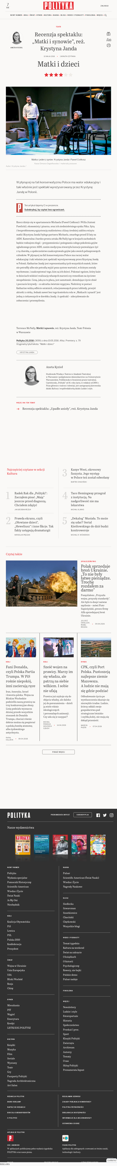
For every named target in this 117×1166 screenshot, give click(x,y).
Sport (66, 1034)
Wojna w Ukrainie (16, 965)
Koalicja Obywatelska (18, 921)
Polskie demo (70, 974)
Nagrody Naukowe (72, 886)
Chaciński (68, 917)
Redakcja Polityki (15, 1096)
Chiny (10, 988)
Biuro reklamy (14, 1102)
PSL (9, 935)
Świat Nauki (13, 895)
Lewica (11, 930)
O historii (68, 961)
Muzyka (11, 1049)
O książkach (69, 956)
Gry (9, 1072)
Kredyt (11, 1023)
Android (16, 1145)
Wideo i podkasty (75, 15)
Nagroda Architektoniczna (21, 1081)
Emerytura (13, 1019)
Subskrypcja (83, 815)
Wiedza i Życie (15, 891)
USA (9, 974)
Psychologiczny (71, 965)
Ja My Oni (12, 900)
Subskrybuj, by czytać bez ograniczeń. (44, 209)
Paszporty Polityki (17, 1076)
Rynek (39, 15)
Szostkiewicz (70, 913)
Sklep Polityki (70, 1065)
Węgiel (11, 1014)
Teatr (58, 27)
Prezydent (12, 948)
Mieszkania (13, 1005)
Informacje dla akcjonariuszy (77, 1118)
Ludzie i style (70, 1011)
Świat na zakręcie (72, 952)
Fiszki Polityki (69, 1145)
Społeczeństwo (71, 1025)
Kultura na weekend (73, 947)
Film (9, 1054)
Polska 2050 (13, 939)
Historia (67, 1020)
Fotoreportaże (70, 1016)
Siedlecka (68, 904)
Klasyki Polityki (71, 1038)
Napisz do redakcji (16, 1107)
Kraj (26, 15)
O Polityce (12, 1118)
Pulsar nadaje (70, 979)
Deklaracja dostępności (74, 1113)
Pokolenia (90, 15)
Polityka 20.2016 (25, 340)
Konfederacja (14, 944)
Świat (32, 15)
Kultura (48, 15)
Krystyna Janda (27, 352)
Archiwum (68, 1047)
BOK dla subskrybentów (18, 1113)
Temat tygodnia (71, 943)
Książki (11, 1045)
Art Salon (12, 1085)
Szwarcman (69, 908)
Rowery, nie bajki (72, 970)
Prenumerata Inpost (60, 815)
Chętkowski (69, 921)
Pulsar (66, 873)
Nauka (56, 15)
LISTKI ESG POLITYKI (19, 1027)
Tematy (67, 1056)
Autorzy (67, 1052)
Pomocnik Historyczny (19, 882)
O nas (66, 1061)
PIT (9, 1010)
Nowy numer (16, 15)
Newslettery (69, 1007)
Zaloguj (105, 6)
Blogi (63, 15)
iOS (8, 1145)
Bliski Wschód (14, 979)
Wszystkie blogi (71, 926)
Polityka (11, 873)
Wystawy (12, 1063)
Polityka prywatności (73, 1107)
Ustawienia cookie (71, 1123)
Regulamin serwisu (71, 1096)
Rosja (10, 983)
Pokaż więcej (58, 752)
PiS (9, 926)
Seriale (11, 1058)
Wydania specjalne (17, 877)
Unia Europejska (16, 970)
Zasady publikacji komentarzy (76, 1102)
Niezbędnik (13, 904)
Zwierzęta (68, 1043)
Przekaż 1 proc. (71, 1029)
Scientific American (18, 886)
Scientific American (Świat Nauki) (81, 877)
